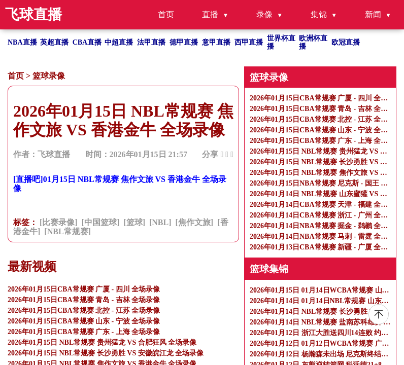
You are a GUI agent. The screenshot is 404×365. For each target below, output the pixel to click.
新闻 (373, 14)
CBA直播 (87, 42)
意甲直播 (216, 42)
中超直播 (119, 42)
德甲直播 (184, 42)
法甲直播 (151, 42)
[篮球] (134, 222)
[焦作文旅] (195, 222)
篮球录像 (48, 75)
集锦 (319, 14)
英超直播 (54, 42)
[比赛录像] (59, 222)
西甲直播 (248, 42)
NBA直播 (22, 42)
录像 (264, 14)
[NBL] (160, 222)
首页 (166, 14)
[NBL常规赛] (67, 231)
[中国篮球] (101, 222)
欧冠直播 (345, 42)
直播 (210, 14)
